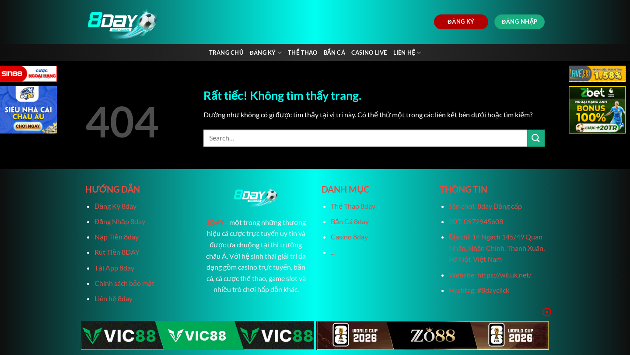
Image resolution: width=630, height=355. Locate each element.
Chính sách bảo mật (124, 283)
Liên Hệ (407, 53)
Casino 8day (349, 236)
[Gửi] (536, 138)
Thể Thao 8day (353, 206)
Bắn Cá (334, 52)
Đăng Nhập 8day (119, 221)
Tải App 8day (114, 268)
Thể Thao (302, 52)
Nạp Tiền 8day (116, 236)
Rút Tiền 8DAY (117, 252)
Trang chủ (226, 52)
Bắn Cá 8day (350, 221)
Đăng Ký (265, 53)
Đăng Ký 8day (115, 206)
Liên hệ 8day (113, 298)
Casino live (369, 52)
